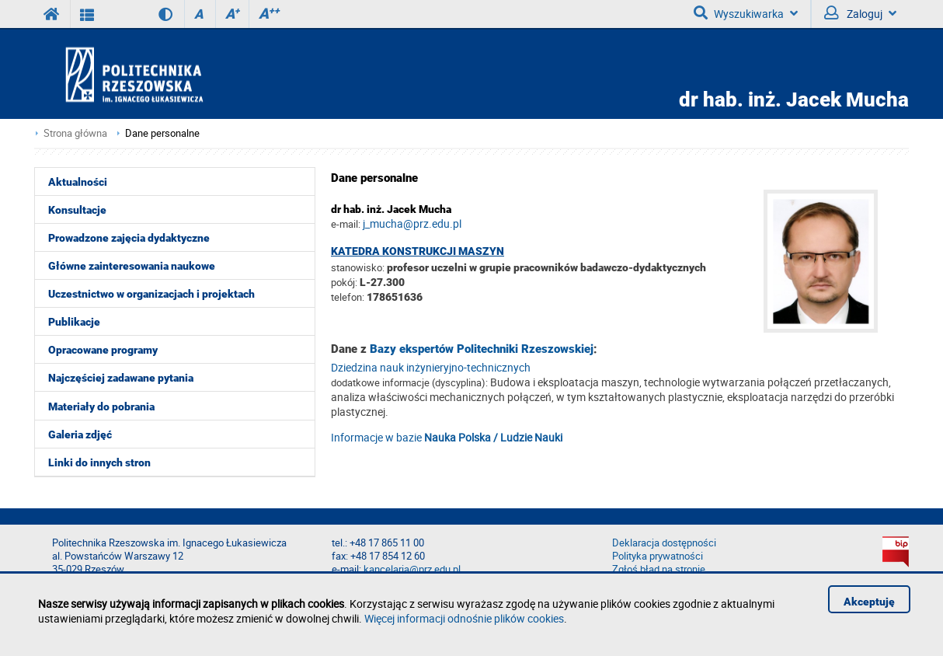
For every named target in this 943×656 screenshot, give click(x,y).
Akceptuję (869, 601)
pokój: (345, 282)
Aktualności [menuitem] (77, 182)
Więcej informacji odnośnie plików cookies (464, 618)
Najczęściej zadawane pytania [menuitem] (120, 378)
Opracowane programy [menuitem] (103, 350)
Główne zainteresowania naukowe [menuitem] (131, 266)
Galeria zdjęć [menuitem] (80, 434)
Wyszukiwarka (746, 13)
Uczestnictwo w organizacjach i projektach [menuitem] (151, 294)
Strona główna (75, 133)
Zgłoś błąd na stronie (658, 569)
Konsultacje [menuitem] (77, 210)
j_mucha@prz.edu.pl (412, 223)
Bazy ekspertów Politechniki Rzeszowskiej (481, 349)
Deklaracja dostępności (664, 543)
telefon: (347, 297)
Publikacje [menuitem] (74, 322)
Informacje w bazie (446, 437)
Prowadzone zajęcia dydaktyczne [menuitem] (129, 238)
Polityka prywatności (657, 556)
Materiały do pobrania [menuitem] (101, 406)
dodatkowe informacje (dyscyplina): (409, 382)
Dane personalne (162, 133)
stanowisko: (358, 267)
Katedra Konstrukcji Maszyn (417, 251)
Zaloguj (860, 13)
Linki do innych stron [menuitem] (99, 462)
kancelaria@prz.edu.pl (412, 569)
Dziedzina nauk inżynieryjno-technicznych (431, 367)
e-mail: (345, 224)
